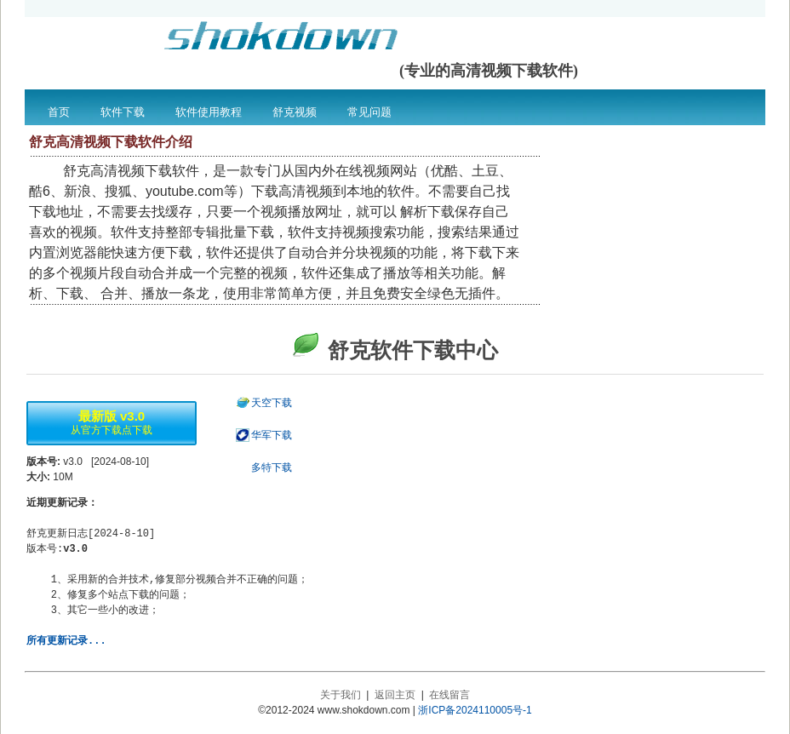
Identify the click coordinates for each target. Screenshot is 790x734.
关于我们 (340, 695)
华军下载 (271, 435)
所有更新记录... (66, 641)
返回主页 (395, 695)
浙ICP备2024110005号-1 (474, 710)
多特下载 (271, 467)
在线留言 (449, 695)
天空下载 (271, 403)
